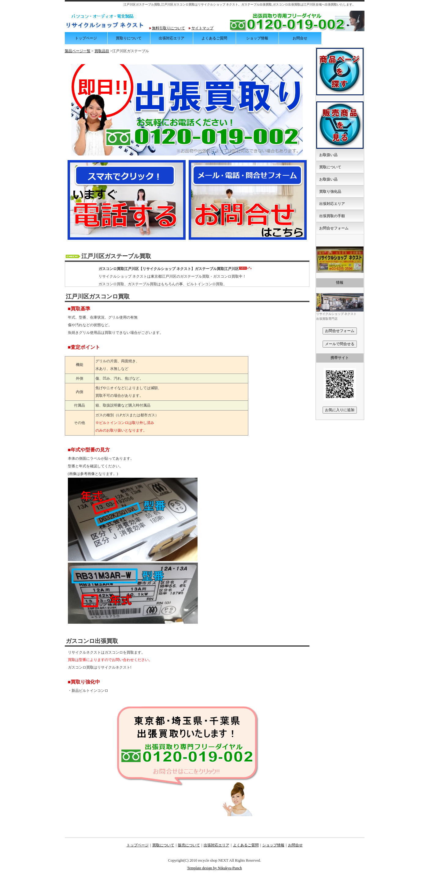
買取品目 (101, 51)
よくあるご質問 (214, 38)
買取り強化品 (330, 191)
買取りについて (129, 38)
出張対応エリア (171, 38)
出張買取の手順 (332, 216)
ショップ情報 (257, 38)
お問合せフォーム (334, 228)
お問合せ (300, 38)
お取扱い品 (328, 155)
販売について (189, 845)
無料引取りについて (168, 28)
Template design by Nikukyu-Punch (214, 868)
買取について (330, 167)
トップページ (86, 38)
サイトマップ (202, 28)
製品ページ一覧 (78, 51)
